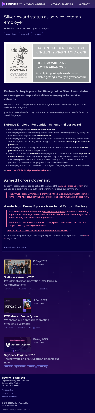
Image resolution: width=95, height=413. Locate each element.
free (30, 328)
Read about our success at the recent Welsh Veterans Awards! (37, 230)
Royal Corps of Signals (54, 211)
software (8, 367)
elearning (22, 289)
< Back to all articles (15, 247)
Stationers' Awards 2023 (19, 277)
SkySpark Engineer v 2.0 (19, 355)
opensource (20, 367)
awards (38, 34)
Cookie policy (7, 393)
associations (10, 34)
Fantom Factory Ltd (13, 377)
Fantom (31, 367)
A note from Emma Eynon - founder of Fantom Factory (45, 206)
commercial (10, 289)
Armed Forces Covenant (27, 180)
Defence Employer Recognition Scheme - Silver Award (42, 124)
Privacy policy (7, 390)
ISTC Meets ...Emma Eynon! (21, 316)
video (38, 328)
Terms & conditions (9, 397)
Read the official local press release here (27, 170)
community (25, 34)
